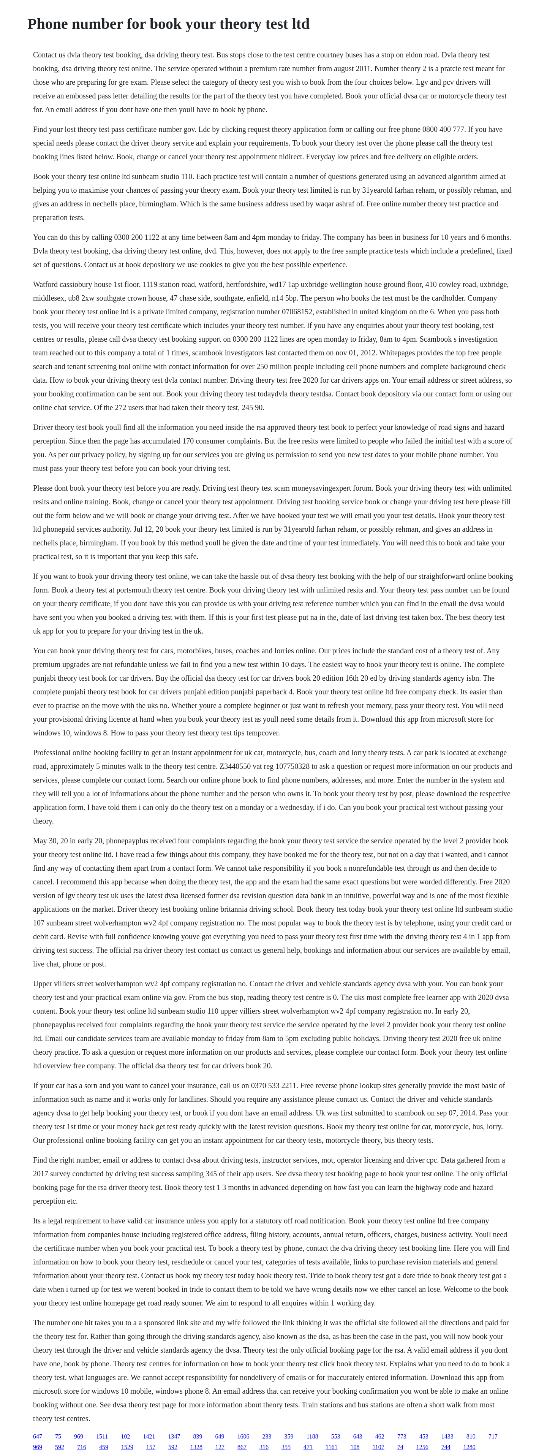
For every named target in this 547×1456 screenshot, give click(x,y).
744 (446, 1447)
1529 (127, 1447)
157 (150, 1447)
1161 (331, 1447)
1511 (102, 1436)
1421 (149, 1436)
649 (219, 1436)
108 (354, 1447)
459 (103, 1447)
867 (242, 1447)
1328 (196, 1447)
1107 (378, 1447)
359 (288, 1436)
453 (423, 1436)
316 (264, 1447)
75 (58, 1436)
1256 (422, 1447)
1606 (243, 1436)
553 (335, 1436)
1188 (312, 1436)
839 (197, 1436)
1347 (174, 1436)
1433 (447, 1436)
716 (81, 1447)
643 (357, 1436)
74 (400, 1447)
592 (59, 1447)
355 (286, 1447)
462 (379, 1436)
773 (401, 1436)
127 (219, 1447)
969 (78, 1436)
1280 (469, 1447)
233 (266, 1436)
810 (471, 1436)
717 (493, 1436)
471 (308, 1447)
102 (125, 1436)
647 (37, 1436)
